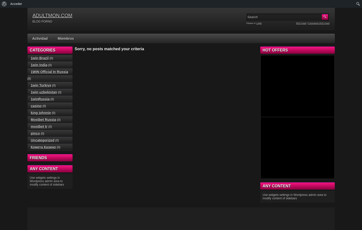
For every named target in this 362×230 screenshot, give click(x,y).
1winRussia (40, 99)
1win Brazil (40, 58)
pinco (35, 133)
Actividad (40, 38)
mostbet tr (39, 126)
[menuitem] (4, 4)
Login (259, 23)
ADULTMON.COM (53, 15)
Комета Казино (43, 147)
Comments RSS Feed (319, 23)
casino (36, 106)
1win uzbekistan (44, 92)
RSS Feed (301, 23)
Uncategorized (42, 140)
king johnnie (41, 113)
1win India (39, 65)
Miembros (66, 38)
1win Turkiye (41, 85)
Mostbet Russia (43, 120)
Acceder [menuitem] (16, 4)
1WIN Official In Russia (49, 72)
